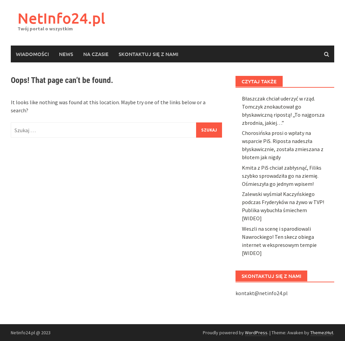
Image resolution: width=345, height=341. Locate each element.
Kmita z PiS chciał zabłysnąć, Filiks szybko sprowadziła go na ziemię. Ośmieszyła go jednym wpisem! (281, 325)
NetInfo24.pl (61, 18)
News (66, 54)
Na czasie (95, 54)
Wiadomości (32, 54)
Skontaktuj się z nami (148, 54)
